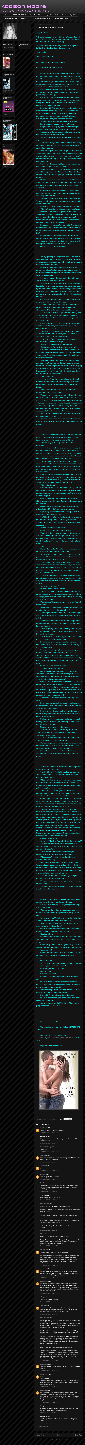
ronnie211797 (44, 1374)
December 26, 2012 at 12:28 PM (49, 1246)
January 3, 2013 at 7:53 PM (47, 1423)
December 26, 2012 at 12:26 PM (49, 1230)
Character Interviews (11, 18)
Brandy (42, 1183)
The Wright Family (45, 1147)
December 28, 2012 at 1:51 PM (49, 1370)
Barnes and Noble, (54, 1038)
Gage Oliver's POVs (36, 15)
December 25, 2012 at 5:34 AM (48, 1191)
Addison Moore (23, 7)
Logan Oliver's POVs (52, 15)
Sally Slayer (43, 1127)
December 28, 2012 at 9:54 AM (48, 1314)
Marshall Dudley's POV (69, 15)
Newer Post (40, 1435)
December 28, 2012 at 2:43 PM (49, 1386)
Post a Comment (43, 1426)
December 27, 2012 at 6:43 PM (49, 1265)
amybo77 (43, 1174)
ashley (42, 1297)
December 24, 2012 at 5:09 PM (49, 1132)
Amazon (43, 1038)
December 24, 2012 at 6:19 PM (49, 1162)
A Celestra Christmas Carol (41, 18)
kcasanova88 (44, 1364)
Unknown (43, 1155)
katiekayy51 (43, 1281)
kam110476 (43, 1249)
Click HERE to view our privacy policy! (8, 48)
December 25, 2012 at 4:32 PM (49, 1200)
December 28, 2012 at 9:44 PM (49, 1402)
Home (6, 15)
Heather (42, 1195)
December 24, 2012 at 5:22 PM (49, 1143)
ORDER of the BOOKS (19, 15)
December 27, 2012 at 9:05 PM (49, 1277)
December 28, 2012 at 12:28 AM (49, 1302)
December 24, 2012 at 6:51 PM (49, 1179)
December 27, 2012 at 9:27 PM (49, 1293)
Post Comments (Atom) (62, 1440)
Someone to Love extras (61, 18)
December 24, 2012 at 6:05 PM (49, 1151)
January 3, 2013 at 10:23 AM (48, 1412)
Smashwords (66, 1038)
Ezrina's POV (25, 18)
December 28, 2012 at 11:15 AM (49, 1360)
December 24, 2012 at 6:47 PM (49, 1170)
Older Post (78, 1435)
